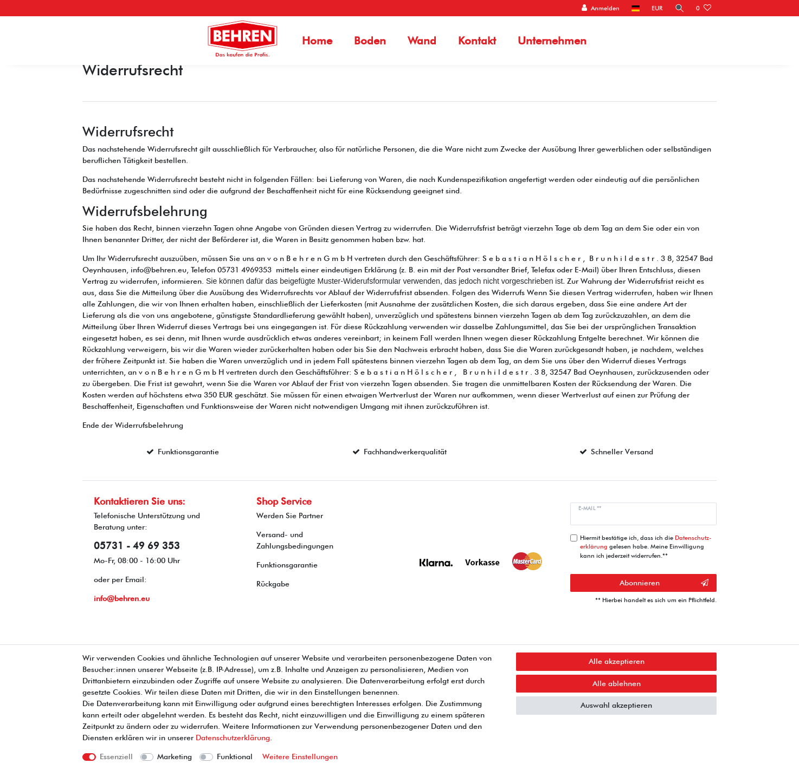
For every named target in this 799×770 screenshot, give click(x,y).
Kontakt (477, 40)
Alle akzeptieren (617, 661)
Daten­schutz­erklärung (233, 737)
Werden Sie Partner (289, 515)
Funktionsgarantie (188, 451)
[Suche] (679, 8)
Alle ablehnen (616, 683)
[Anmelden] (601, 8)
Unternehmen (552, 40)
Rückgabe (272, 583)
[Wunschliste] (703, 8)
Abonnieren (664, 583)
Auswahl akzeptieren (616, 705)
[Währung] (657, 8)
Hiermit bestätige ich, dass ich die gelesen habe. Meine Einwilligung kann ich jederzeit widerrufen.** (646, 547)
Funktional (235, 756)
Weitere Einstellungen (300, 756)
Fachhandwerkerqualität (405, 451)
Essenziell (116, 756)
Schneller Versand (622, 451)
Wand (422, 40)
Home (317, 40)
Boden (370, 40)
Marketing (174, 756)
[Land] (635, 8)
